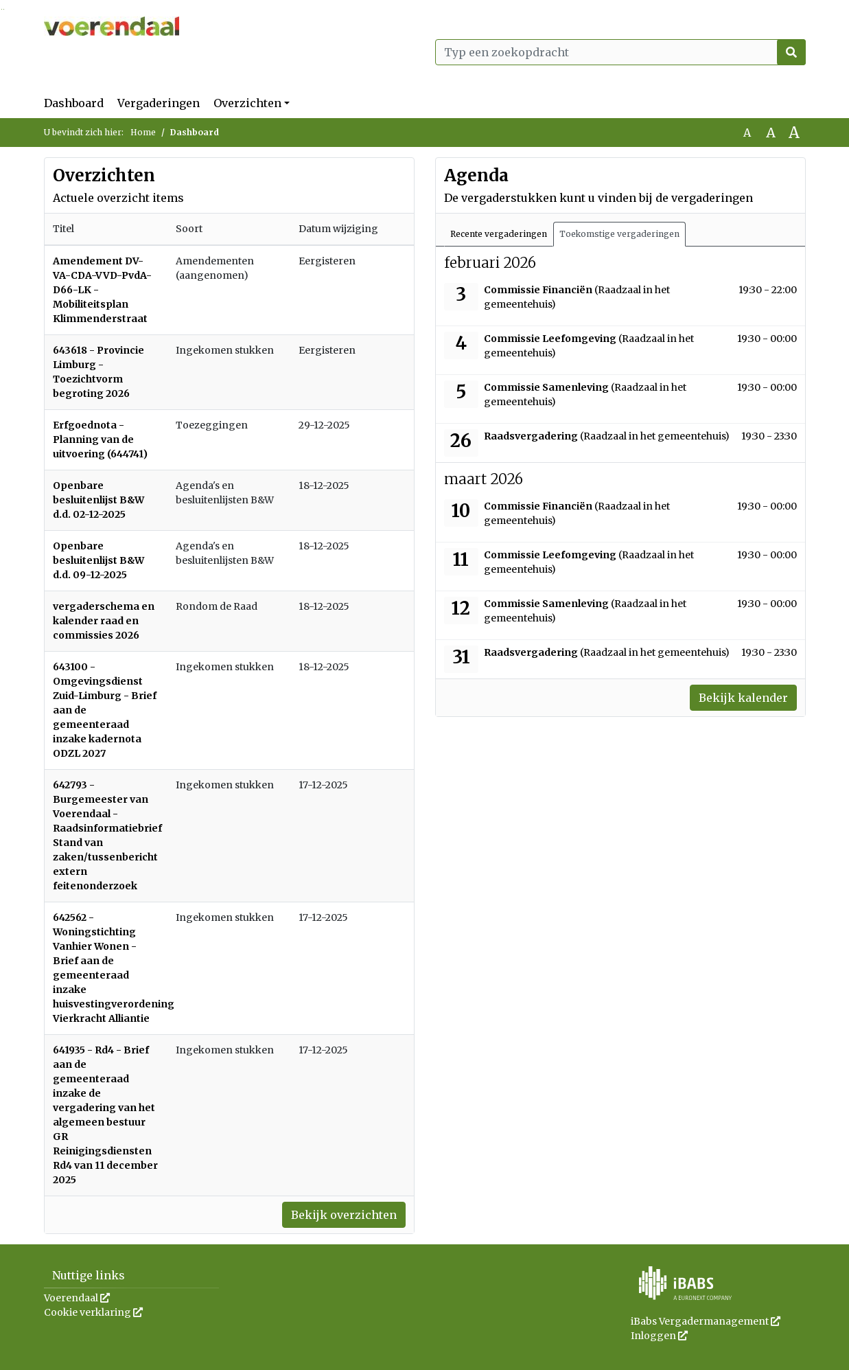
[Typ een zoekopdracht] (620, 52)
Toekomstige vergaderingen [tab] (619, 234)
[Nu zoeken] (791, 52)
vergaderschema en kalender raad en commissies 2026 (103, 620)
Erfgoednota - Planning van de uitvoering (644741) (100, 439)
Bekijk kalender (743, 698)
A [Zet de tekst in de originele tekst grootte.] (747, 132)
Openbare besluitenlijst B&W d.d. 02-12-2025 (98, 500)
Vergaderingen (158, 103)
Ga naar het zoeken (1, 9)
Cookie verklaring (93, 1312)
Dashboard (74, 103)
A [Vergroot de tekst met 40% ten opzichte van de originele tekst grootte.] (794, 132)
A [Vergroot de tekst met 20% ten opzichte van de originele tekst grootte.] (771, 132)
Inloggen (659, 1335)
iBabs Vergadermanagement (705, 1321)
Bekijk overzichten (344, 1215)
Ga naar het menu (3, 9)
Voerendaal (77, 1298)
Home (143, 132)
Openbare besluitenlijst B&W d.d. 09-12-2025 (98, 560)
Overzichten (247, 103)
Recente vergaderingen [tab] (498, 234)
